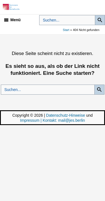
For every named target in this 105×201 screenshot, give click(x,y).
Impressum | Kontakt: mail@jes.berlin (52, 120)
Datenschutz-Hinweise (65, 115)
